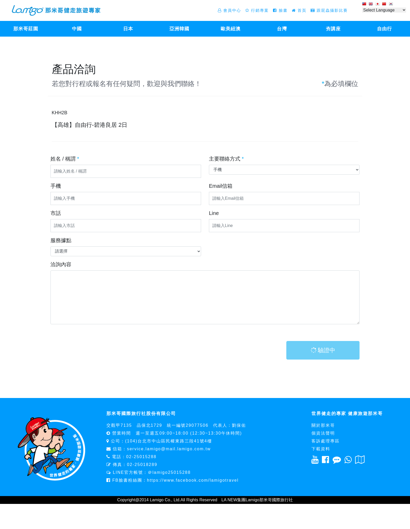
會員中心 (229, 10)
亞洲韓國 (179, 28)
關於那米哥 (323, 425)
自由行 (384, 28)
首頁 (299, 10)
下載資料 (320, 449)
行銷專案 (257, 10)
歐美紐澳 (231, 28)
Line (214, 213)
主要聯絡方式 (226, 159)
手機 (55, 186)
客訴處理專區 (325, 441)
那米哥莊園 (25, 28)
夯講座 (333, 28)
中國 (77, 28)
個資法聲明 (323, 433)
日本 (128, 28)
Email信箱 (220, 186)
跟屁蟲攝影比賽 (329, 10)
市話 (55, 213)
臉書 (280, 10)
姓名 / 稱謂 (64, 159)
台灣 (282, 28)
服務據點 (60, 240)
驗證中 (322, 350)
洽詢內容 (60, 264)
